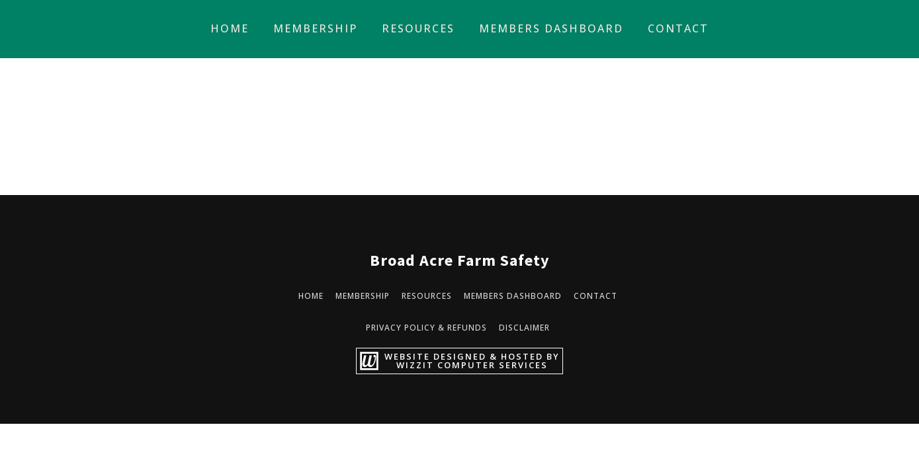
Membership (315, 28)
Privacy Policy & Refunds (426, 327)
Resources (418, 28)
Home (229, 28)
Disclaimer (524, 327)
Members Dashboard (551, 28)
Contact (678, 28)
